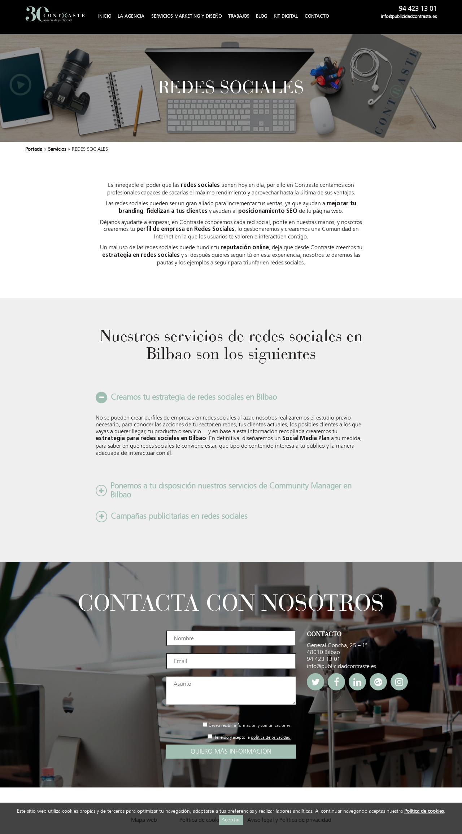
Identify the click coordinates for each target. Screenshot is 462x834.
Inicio (104, 16)
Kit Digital (286, 16)
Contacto (317, 16)
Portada (33, 149)
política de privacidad (271, 737)
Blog (261, 16)
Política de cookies (424, 811)
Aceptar (231, 820)
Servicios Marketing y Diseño (186, 16)
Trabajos (238, 16)
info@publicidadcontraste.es (409, 16)
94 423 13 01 (418, 9)
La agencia (131, 16)
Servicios (57, 149)
